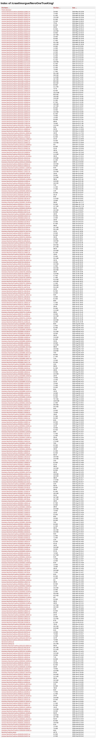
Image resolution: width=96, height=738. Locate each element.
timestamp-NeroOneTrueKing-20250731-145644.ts (16, 283)
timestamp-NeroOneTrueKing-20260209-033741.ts (16, 724)
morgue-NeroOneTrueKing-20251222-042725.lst (16, 647)
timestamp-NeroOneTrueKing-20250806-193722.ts (16, 352)
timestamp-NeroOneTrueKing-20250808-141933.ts (16, 397)
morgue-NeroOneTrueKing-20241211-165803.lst (16, 129)
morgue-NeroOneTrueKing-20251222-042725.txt (16, 649)
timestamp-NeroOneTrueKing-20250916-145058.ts (16, 586)
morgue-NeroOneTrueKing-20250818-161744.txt (16, 480)
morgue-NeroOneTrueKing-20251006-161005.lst (16, 620)
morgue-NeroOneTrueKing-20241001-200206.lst (16, 73)
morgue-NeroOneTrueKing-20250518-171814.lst (16, 204)
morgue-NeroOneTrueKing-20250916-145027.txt (16, 584)
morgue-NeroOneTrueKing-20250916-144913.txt (16, 576)
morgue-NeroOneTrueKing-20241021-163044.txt (16, 96)
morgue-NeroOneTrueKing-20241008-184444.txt (16, 87)
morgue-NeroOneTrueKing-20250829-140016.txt (16, 541)
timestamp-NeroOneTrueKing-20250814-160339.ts (16, 449)
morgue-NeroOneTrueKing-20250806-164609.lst (16, 343)
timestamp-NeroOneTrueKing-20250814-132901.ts (16, 437)
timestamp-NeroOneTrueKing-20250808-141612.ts (16, 391)
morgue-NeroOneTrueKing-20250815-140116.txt (16, 456)
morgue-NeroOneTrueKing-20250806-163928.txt (16, 337)
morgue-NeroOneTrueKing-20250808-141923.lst (16, 393)
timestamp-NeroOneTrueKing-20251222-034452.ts (16, 630)
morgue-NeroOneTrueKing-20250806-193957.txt (16, 354)
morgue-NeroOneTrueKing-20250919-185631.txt (16, 611)
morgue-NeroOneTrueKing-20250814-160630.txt (16, 453)
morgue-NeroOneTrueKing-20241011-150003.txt (16, 90)
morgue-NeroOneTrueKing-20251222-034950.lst (16, 636)
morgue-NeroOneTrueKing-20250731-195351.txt (16, 302)
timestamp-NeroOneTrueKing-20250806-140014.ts (16, 324)
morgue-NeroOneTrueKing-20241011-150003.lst (16, 88)
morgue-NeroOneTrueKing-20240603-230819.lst (16, 52)
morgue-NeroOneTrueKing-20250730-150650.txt (16, 273)
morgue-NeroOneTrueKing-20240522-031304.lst (16, 27)
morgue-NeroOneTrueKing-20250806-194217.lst (16, 360)
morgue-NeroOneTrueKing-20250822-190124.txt (16, 520)
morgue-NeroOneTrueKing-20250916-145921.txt (16, 588)
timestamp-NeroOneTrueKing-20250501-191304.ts (16, 202)
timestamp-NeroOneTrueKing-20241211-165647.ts (16, 127)
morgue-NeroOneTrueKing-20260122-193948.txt (16, 717)
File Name (5, 7)
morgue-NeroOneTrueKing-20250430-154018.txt (16, 189)
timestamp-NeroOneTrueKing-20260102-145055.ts (16, 661)
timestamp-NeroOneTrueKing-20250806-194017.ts (16, 358)
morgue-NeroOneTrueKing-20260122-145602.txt (16, 709)
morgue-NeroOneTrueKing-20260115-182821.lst (16, 703)
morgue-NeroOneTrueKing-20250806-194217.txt (16, 362)
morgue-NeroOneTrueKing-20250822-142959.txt (16, 514)
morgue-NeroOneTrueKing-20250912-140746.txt (16, 559)
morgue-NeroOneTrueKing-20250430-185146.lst (16, 200)
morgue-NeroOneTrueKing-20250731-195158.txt (16, 298)
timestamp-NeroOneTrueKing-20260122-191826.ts (16, 713)
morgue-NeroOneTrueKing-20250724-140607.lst (16, 252)
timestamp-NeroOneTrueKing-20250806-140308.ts (16, 329)
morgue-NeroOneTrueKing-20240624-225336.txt (16, 69)
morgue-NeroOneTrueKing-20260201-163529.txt (16, 722)
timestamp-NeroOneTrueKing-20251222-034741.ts (16, 638)
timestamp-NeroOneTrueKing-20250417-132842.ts (16, 167)
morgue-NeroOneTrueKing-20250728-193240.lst (16, 262)
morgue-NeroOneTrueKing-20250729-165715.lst (16, 268)
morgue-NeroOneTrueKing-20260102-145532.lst (16, 663)
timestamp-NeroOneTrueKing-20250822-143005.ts (16, 516)
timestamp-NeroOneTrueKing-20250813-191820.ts (16, 408)
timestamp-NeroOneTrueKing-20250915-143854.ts (16, 568)
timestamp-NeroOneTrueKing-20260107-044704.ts (16, 672)
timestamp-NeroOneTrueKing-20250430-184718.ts (16, 196)
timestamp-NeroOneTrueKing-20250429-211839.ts (16, 179)
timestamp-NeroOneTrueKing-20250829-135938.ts (16, 539)
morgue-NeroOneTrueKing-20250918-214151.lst (16, 605)
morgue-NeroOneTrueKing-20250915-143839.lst (16, 564)
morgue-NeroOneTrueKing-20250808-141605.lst (16, 389)
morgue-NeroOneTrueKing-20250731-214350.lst (16, 314)
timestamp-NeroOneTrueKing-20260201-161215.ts (16, 719)
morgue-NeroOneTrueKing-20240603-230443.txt (16, 46)
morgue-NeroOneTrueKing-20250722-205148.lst (16, 239)
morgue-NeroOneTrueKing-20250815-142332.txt (16, 468)
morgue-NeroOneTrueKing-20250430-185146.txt (16, 198)
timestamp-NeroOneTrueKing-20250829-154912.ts (16, 551)
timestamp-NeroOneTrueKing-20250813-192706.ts (16, 420)
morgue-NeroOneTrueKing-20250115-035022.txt (16, 164)
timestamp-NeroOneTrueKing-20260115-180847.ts (16, 690)
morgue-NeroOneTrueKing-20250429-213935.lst (16, 181)
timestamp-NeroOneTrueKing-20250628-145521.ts (16, 214)
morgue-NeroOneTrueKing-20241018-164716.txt (16, 94)
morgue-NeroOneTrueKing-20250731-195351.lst (16, 304)
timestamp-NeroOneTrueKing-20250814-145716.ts (16, 443)
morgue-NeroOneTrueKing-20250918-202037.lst (16, 593)
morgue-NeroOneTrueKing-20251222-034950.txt (16, 640)
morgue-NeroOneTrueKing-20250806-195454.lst (16, 372)
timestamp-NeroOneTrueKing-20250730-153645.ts (16, 277)
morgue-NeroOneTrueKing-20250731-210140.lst (16, 308)
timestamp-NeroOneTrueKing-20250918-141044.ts (16, 591)
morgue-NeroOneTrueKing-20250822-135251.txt (16, 503)
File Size (56, 7)
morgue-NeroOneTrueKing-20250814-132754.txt (16, 433)
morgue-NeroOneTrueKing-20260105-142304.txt (16, 670)
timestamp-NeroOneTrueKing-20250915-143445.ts (16, 562)
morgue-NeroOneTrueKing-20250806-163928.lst (16, 339)
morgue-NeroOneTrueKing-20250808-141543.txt (16, 385)
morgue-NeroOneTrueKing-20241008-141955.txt (16, 83)
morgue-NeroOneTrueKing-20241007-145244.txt (16, 79)
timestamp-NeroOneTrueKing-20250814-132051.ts (16, 426)
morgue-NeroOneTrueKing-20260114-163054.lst (16, 682)
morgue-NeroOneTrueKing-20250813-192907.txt (16, 422)
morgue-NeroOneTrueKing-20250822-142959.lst (16, 512)
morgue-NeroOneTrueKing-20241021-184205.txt (16, 104)
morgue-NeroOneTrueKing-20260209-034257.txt (16, 734)
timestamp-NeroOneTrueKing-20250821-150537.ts (16, 489)
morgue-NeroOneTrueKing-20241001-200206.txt (16, 75)
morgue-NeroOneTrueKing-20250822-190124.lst (16, 518)
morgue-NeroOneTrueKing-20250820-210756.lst (16, 485)
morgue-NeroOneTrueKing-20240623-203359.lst (16, 56)
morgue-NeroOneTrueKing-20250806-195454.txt (16, 374)
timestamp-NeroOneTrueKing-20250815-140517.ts (16, 460)
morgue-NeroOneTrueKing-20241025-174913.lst (16, 123)
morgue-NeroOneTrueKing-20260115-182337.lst (16, 699)
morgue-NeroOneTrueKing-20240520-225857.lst (16, 11)
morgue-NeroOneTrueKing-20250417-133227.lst (16, 169)
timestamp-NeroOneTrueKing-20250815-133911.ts (16, 455)
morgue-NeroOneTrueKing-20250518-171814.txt (16, 206)
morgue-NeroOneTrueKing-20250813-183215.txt (16, 406)
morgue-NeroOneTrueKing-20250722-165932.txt (16, 235)
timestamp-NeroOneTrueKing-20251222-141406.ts (16, 651)
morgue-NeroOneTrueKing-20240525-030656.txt (16, 34)
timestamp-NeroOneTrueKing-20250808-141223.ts (16, 381)
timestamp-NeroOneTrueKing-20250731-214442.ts (16, 318)
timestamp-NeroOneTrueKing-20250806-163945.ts (16, 341)
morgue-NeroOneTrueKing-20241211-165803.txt (16, 131)
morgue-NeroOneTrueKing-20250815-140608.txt (16, 462)
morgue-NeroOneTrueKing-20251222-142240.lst (16, 655)
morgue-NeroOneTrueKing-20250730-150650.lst (16, 275)
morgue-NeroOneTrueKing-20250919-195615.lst (16, 616)
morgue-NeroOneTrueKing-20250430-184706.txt (16, 192)
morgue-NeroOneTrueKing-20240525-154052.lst (16, 40)
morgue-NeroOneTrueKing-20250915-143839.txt (16, 566)
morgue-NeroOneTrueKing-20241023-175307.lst (16, 121)
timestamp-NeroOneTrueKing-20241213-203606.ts (16, 144)
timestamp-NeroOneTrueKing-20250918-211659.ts (16, 597)
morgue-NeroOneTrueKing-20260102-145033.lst (16, 657)
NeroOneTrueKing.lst (8, 641)
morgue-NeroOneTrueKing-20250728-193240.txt (16, 264)
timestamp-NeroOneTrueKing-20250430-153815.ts (16, 185)
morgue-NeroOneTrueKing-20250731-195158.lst (16, 297)
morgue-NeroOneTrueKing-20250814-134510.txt (16, 441)
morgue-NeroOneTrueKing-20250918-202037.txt (16, 595)
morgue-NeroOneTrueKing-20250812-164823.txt (16, 399)
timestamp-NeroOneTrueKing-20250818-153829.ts (16, 478)
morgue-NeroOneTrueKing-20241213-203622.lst (16, 148)
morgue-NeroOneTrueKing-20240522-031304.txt (16, 29)
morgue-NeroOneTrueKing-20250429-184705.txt (16, 177)
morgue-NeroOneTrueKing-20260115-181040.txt (16, 692)
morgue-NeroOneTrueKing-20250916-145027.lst (16, 582)
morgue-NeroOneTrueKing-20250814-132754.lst (16, 435)
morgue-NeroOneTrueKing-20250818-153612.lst (16, 474)
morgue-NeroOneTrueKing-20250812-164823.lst (16, 401)
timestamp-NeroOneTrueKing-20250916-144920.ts (16, 580)
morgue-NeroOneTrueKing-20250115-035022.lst (16, 166)
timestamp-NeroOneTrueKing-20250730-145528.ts (16, 271)
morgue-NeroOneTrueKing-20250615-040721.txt (16, 210)
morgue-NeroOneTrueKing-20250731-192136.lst (16, 293)
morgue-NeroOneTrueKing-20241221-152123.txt (16, 158)
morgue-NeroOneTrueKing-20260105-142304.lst (16, 668)
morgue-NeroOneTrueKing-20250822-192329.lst (16, 532)
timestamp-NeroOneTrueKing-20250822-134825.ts (16, 501)
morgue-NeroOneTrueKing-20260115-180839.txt (16, 686)
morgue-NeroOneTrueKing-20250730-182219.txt (16, 279)
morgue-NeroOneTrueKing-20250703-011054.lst (16, 227)
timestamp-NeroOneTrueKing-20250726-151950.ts (16, 254)
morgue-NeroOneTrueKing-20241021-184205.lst (16, 106)
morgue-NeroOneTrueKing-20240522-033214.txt (16, 31)
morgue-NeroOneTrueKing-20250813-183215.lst (16, 404)
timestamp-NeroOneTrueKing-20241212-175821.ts (16, 139)
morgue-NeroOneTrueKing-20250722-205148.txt (16, 241)
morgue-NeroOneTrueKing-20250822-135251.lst (16, 505)
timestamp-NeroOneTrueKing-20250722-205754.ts (16, 243)
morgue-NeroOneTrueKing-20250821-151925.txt (16, 493)
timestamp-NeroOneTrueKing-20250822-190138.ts (16, 522)
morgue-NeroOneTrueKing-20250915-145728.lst (16, 572)
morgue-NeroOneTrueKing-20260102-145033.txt (16, 659)
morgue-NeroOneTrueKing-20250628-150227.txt (16, 216)
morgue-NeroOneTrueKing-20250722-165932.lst (16, 233)
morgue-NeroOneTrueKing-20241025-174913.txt (16, 125)
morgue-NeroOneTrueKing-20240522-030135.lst (16, 23)
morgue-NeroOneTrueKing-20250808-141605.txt (16, 387)
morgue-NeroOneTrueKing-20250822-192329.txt (16, 530)
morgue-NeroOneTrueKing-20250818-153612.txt (16, 476)
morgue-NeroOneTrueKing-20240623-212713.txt (16, 61)
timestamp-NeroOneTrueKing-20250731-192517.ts (16, 295)
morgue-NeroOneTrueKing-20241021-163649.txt (16, 102)
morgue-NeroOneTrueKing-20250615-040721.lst (16, 212)
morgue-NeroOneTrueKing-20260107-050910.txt (16, 674)
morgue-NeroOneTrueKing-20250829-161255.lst (16, 553)
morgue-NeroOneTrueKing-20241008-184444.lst (16, 85)
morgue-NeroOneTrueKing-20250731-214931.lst (16, 322)
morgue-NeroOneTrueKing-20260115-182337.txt (16, 697)
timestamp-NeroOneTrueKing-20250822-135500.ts (16, 507)
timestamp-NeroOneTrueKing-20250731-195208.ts (16, 300)
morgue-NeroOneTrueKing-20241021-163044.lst (16, 98)
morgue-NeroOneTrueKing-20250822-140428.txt (16, 508)
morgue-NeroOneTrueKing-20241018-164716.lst (16, 92)
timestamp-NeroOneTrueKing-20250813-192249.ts (16, 414)
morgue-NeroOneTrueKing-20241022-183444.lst (16, 117)
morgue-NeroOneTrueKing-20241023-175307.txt (16, 119)
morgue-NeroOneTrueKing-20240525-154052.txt (16, 38)
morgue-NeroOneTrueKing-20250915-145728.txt (16, 570)
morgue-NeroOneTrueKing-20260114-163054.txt (16, 680)
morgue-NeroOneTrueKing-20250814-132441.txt (16, 430)
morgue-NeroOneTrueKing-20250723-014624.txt (16, 245)
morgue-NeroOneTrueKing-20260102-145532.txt (16, 665)
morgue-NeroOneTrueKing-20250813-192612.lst (16, 416)
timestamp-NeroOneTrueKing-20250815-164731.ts (16, 472)
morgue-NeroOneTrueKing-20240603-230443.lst (16, 48)
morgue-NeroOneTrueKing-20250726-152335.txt (16, 258)
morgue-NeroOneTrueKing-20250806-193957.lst (16, 356)
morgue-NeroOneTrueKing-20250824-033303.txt (16, 537)
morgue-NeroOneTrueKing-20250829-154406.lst (16, 549)
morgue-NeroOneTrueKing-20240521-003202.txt (16, 19)
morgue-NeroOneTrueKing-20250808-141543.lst (16, 383)
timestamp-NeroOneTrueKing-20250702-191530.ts (16, 225)
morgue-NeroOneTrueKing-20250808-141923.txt (16, 395)
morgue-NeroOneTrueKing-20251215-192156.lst (16, 628)
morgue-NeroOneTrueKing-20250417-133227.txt (16, 171)
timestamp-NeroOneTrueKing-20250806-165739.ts (16, 347)
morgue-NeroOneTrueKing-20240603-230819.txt (16, 50)
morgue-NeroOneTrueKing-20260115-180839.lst (16, 688)
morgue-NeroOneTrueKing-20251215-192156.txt (16, 626)
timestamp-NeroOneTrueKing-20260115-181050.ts (16, 695)
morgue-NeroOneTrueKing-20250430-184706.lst (16, 194)
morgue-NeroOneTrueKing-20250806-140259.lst (16, 325)
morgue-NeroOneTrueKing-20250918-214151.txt (16, 607)
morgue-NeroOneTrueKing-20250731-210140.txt (16, 310)
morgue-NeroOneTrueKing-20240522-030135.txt (16, 25)
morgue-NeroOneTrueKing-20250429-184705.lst (16, 175)
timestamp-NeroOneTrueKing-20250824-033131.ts (16, 534)
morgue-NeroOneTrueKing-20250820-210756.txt (16, 487)
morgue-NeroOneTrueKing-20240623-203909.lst (16, 58)
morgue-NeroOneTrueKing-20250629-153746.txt (16, 223)
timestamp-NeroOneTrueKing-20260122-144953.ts (16, 707)
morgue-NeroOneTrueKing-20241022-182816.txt (16, 112)
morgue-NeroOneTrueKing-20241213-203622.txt (16, 146)
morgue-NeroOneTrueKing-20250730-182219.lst (16, 281)
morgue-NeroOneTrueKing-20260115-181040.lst (16, 693)
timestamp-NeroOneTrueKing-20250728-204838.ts (16, 266)
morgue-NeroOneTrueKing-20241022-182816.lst (16, 114)
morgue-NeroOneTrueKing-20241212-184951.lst (16, 140)
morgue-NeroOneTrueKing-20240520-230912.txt (16, 17)
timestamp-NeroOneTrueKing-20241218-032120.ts (16, 150)
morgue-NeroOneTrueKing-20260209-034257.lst (16, 736)
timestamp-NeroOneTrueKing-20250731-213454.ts (16, 312)
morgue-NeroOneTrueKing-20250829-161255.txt (16, 555)
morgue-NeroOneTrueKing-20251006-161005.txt (16, 622)
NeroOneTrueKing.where (9, 732)
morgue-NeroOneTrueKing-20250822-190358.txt (16, 524)
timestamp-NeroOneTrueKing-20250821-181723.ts (16, 495)
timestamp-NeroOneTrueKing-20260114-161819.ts (16, 678)
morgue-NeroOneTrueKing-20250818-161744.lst (16, 482)
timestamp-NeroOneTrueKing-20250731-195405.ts (16, 306)
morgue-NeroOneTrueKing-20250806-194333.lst (16, 366)
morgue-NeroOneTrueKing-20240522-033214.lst (16, 33)
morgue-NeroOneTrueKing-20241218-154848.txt (16, 154)
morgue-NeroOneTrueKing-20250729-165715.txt (16, 270)
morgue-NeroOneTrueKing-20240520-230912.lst (16, 15)
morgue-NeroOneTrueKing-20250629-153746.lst (16, 221)
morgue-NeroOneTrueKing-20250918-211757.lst (16, 601)
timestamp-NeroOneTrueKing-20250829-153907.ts (16, 545)
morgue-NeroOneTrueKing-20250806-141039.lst (16, 333)
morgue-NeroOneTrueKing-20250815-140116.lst (16, 458)
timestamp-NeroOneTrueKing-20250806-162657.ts (16, 335)
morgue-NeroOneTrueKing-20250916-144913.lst (16, 578)
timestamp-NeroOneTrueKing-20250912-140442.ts (16, 557)
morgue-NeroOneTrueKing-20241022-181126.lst (16, 110)
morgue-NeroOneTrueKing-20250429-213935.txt (16, 183)
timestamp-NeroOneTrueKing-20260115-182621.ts (16, 701)
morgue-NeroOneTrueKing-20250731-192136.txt (16, 291)
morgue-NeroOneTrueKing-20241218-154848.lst (16, 152)
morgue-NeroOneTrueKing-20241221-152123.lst (16, 160)
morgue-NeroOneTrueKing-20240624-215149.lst (16, 67)
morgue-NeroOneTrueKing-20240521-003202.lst (16, 21)
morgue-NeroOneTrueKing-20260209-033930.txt (16, 728)
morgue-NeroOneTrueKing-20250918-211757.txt (16, 599)
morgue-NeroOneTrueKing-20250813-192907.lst (16, 424)
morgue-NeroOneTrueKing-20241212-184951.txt (16, 142)
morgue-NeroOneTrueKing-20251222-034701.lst (16, 632)
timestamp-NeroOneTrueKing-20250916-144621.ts (16, 574)
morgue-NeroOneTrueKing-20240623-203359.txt (16, 54)
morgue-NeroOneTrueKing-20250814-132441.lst (16, 428)
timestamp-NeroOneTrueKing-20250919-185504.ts (16, 609)
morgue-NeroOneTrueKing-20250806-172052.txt (16, 349)
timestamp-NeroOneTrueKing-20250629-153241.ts (16, 219)
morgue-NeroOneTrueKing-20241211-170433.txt (16, 137)
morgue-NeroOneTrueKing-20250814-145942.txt (16, 445)
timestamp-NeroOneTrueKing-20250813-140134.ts (16, 403)
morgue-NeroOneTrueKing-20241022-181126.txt (16, 108)
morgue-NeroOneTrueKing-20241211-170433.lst (16, 135)
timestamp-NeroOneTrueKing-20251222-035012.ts (16, 645)
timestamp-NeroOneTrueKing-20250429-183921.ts (16, 173)
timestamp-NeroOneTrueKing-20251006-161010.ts (16, 624)
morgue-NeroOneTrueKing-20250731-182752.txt (16, 285)
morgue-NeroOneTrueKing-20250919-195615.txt (16, 618)
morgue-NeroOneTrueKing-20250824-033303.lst (16, 535)
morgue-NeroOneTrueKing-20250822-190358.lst (16, 526)
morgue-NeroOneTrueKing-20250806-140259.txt (16, 327)
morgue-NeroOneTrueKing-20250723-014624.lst (16, 246)
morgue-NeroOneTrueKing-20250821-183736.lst (16, 499)
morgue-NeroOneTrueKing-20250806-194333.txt (16, 368)
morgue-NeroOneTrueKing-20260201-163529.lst (16, 720)
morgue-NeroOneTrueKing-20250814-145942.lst (16, 447)
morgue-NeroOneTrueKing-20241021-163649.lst (16, 100)
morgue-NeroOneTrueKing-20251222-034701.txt (16, 634)
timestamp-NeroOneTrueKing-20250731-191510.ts (16, 289)
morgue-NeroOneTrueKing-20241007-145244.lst (16, 77)
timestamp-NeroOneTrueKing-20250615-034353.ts (16, 208)
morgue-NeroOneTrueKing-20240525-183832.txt (16, 44)
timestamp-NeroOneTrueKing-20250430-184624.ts (16, 191)
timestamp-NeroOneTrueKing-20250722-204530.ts (16, 237)
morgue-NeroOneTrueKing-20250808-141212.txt (16, 377)
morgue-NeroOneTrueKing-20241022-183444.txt (16, 115)
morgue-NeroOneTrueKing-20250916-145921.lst (16, 589)
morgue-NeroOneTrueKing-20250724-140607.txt (16, 250)
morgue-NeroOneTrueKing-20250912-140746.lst (16, 560)
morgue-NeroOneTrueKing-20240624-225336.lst (16, 71)
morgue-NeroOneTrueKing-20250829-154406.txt (16, 547)
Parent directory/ (6, 9)
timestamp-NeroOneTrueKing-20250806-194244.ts (16, 364)
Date (73, 7)
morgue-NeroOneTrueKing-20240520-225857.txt (16, 13)
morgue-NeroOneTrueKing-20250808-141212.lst (16, 379)
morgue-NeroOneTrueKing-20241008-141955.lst (16, 81)
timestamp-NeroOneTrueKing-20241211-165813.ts (16, 133)
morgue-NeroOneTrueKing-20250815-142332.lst (16, 470)
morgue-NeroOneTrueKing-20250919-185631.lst (16, 613)
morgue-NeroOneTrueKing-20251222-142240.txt (16, 653)
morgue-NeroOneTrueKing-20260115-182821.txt (16, 705)
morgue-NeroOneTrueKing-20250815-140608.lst (16, 464)
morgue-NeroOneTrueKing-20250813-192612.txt (16, 418)
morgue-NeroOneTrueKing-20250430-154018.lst (16, 187)
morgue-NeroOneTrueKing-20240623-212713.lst (16, 63)
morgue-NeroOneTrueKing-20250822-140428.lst (16, 510)
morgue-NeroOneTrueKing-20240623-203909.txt (16, 60)
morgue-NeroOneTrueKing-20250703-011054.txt (16, 229)
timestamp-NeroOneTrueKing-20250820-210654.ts (16, 483)
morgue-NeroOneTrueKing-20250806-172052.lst (16, 351)
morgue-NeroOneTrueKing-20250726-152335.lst (16, 256)
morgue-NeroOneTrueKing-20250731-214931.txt (16, 320)
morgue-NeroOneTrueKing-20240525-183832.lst (16, 42)
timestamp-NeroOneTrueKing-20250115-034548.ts (16, 162)
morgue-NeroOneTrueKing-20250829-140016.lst (16, 543)
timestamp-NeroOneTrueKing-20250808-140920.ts (16, 376)
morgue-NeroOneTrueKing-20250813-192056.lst (16, 410)
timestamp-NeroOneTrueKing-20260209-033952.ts (16, 730)
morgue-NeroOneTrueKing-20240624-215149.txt (16, 65)
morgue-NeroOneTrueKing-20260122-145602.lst (16, 711)
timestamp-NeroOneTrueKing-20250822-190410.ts (16, 528)
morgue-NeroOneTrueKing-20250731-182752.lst (16, 287)
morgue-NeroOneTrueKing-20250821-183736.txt (16, 497)
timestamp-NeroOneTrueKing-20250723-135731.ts (16, 248)
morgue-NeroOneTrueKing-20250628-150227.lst (16, 218)
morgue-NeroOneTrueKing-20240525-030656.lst (16, 36)
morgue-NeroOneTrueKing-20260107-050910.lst (16, 676)
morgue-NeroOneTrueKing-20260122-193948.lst (16, 715)
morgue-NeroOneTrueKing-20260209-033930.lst (16, 726)
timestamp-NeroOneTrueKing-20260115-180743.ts (16, 684)
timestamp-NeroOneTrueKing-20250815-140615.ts (16, 466)
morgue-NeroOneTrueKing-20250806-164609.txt (16, 345)
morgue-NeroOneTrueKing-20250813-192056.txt (16, 412)
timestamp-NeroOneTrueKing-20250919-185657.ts (16, 615)
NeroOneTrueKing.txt (8, 643)
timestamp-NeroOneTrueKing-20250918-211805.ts (16, 603)
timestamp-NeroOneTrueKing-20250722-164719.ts (16, 231)
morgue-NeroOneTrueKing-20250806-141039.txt (16, 331)
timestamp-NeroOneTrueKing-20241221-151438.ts (16, 156)
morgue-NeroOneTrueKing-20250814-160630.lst (16, 451)
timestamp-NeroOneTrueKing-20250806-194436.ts (16, 370)
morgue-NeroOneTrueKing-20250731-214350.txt (16, 316)
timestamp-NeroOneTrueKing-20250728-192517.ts (16, 260)
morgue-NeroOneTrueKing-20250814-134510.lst (16, 439)
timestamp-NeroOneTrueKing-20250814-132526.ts (16, 431)
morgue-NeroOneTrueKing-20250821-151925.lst (16, 491)
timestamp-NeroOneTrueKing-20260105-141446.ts (16, 667)
